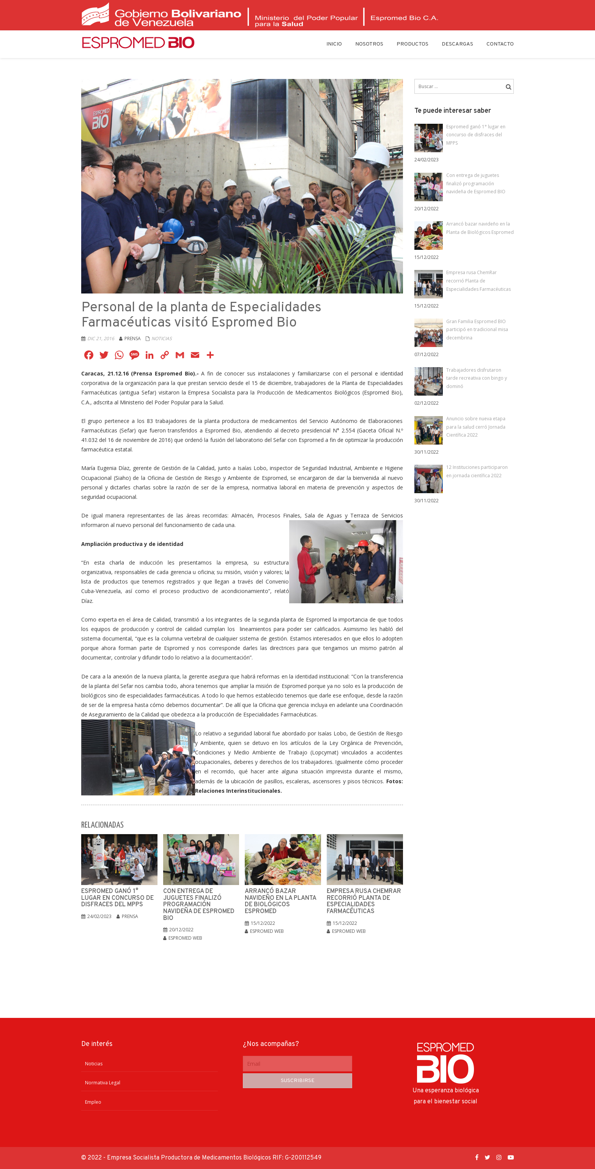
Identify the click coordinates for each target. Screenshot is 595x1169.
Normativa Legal (102, 1082)
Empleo (93, 1102)
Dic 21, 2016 (100, 338)
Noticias (161, 338)
